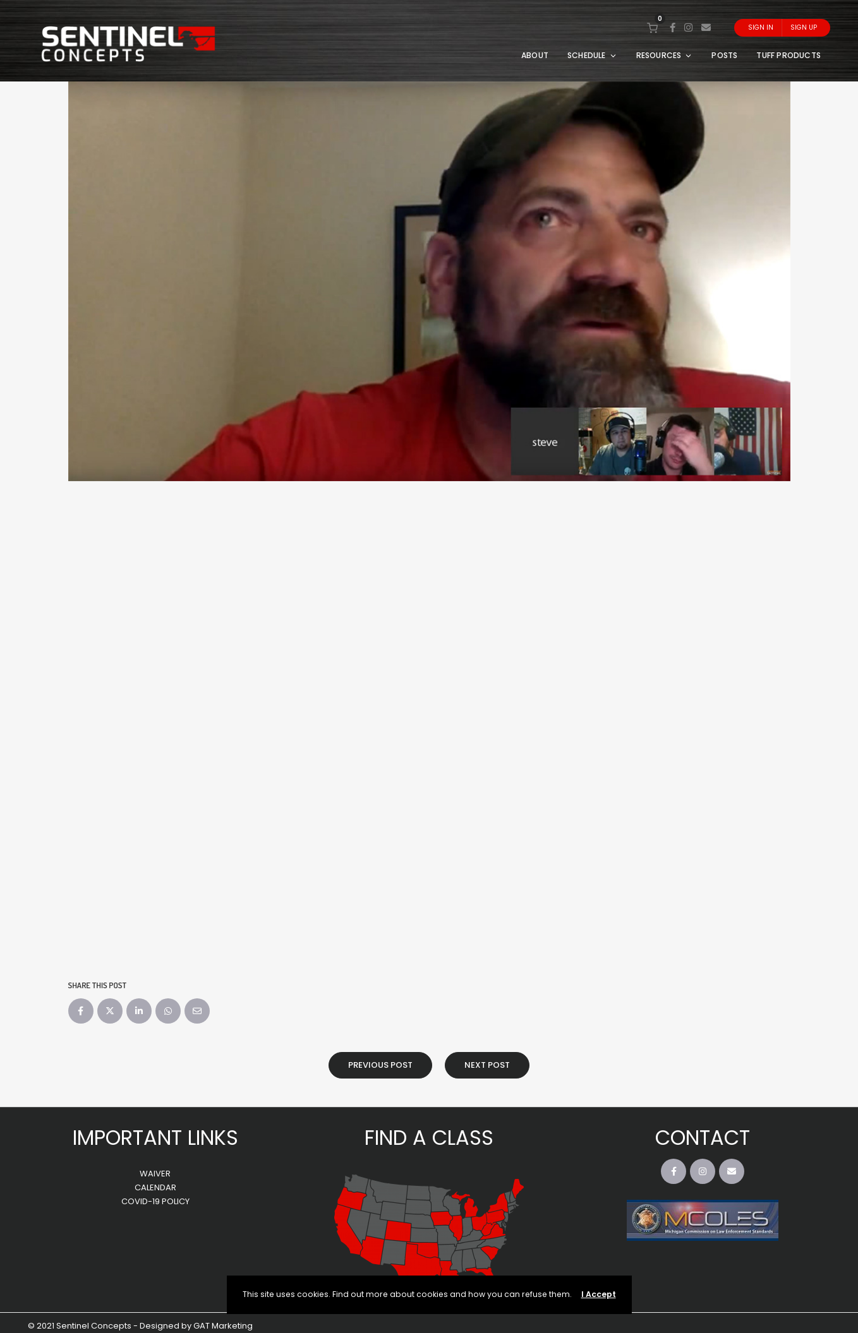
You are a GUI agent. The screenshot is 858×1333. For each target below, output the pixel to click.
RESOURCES (664, 55)
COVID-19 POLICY (155, 1201)
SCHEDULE (592, 55)
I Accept (598, 1294)
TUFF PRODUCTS (788, 55)
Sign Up (803, 27)
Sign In (760, 27)
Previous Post (380, 1065)
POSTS (724, 55)
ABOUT (534, 55)
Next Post (487, 1065)
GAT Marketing (223, 1326)
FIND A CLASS (429, 1137)
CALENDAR (155, 1187)
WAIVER (155, 1174)
